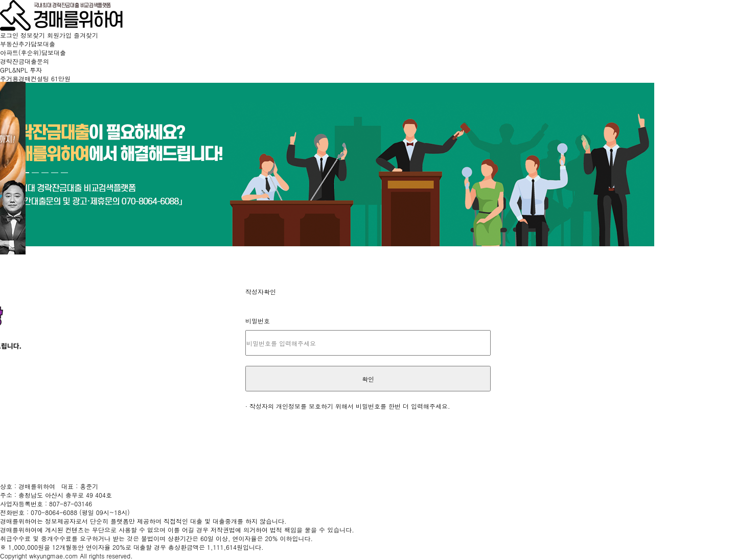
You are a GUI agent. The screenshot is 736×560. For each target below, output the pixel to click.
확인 (368, 379)
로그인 (10, 35)
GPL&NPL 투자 (21, 69)
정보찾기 (33, 35)
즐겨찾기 (86, 35)
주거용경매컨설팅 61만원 (35, 78)
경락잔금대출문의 (24, 61)
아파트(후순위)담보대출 (33, 52)
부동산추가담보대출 (27, 43)
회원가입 (60, 35)
